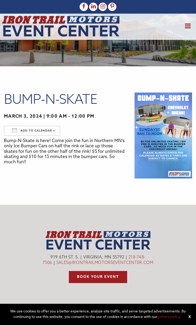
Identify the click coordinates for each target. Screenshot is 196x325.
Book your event (98, 277)
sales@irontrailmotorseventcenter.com (104, 263)
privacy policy (168, 317)
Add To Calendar (32, 130)
